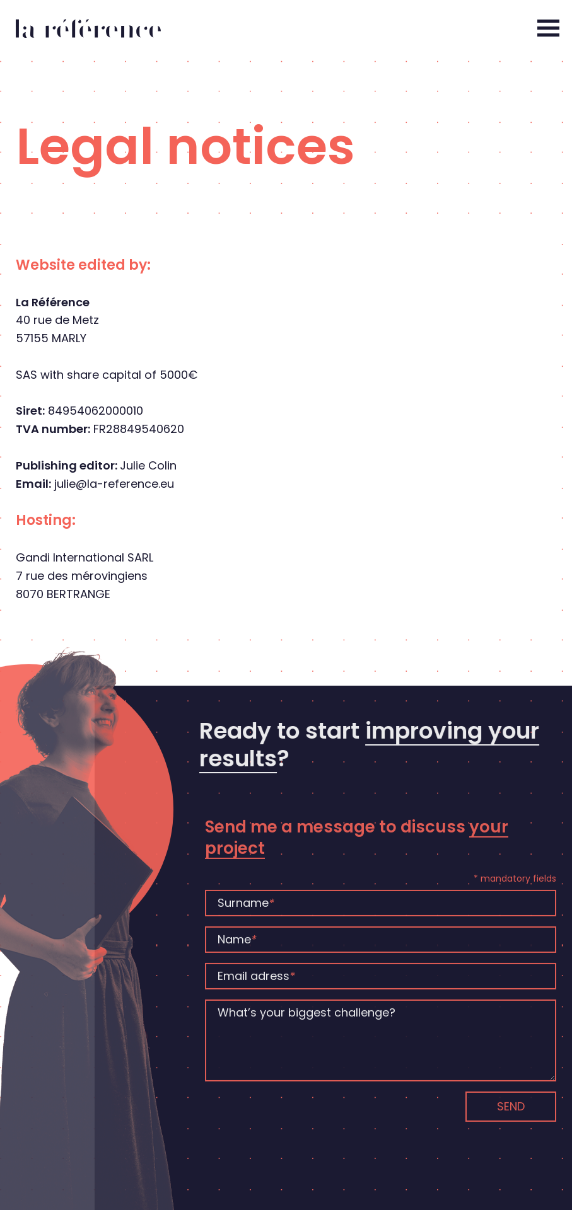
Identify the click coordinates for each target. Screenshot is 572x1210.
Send (511, 1119)
